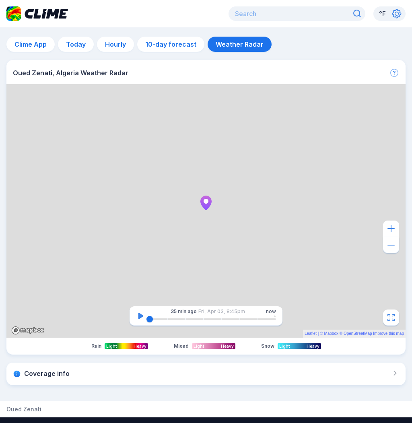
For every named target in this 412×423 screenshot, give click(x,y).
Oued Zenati (23, 409)
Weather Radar (240, 44)
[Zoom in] (391, 229)
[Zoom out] (391, 245)
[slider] (149, 319)
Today (76, 44)
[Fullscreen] (391, 318)
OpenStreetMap (358, 333)
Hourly (115, 44)
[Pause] (140, 316)
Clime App (30, 44)
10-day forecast (170, 44)
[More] (394, 73)
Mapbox (331, 333)
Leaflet (311, 333)
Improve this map (388, 333)
